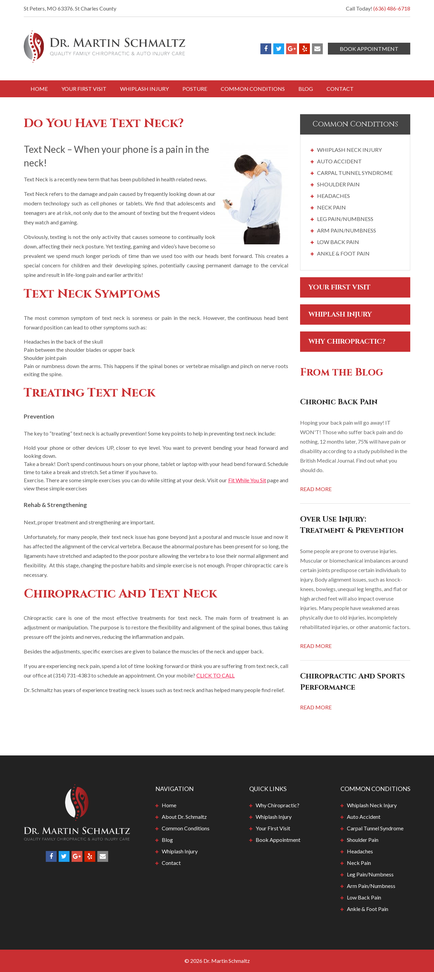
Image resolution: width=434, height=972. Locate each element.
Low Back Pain (338, 242)
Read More (316, 489)
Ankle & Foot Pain (343, 253)
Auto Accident (339, 161)
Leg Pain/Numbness (345, 219)
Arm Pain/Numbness (346, 230)
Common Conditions (253, 88)
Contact (340, 88)
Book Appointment (369, 48)
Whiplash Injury (144, 88)
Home (39, 88)
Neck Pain (331, 207)
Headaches (333, 196)
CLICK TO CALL (215, 675)
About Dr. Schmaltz (184, 816)
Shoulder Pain (338, 184)
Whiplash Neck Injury (349, 149)
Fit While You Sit (247, 480)
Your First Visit (83, 88)
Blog (305, 88)
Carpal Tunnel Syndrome (355, 172)
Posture (194, 88)
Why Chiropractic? (347, 341)
